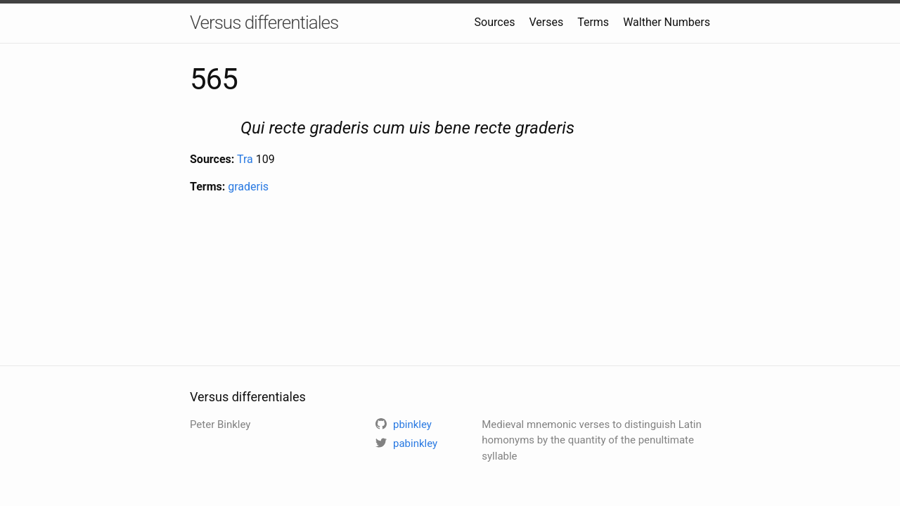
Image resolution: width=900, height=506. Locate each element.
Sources (495, 22)
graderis (248, 186)
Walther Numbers (666, 22)
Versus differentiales (264, 22)
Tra (245, 159)
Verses (546, 22)
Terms (593, 22)
